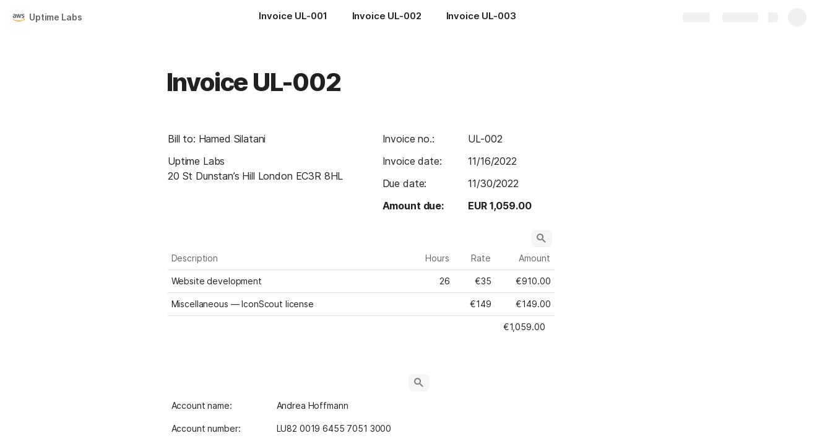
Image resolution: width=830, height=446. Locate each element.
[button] (541, 238)
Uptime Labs (55, 17)
